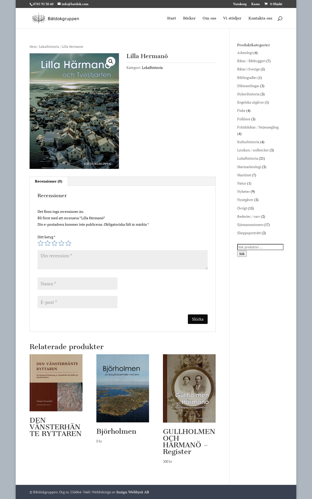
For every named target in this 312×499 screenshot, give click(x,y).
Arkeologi (245, 52)
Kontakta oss (260, 18)
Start (171, 18)
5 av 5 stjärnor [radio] (68, 243)
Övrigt (242, 208)
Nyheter (243, 191)
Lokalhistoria (49, 46)
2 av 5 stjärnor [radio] (47, 243)
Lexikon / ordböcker (253, 150)
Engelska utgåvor (250, 102)
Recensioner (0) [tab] (48, 181)
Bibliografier (247, 77)
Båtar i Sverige (248, 69)
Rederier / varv (248, 216)
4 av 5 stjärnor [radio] (61, 243)
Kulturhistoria (248, 141)
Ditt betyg (47, 236)
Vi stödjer (232, 18)
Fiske (241, 110)
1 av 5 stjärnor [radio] (41, 243)
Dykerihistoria (248, 94)
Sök (242, 253)
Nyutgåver (245, 199)
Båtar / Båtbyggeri (251, 60)
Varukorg (240, 4)
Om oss (209, 18)
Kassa (255, 4)
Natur (241, 183)
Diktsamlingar (248, 85)
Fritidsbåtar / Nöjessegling (258, 127)
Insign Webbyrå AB (132, 491)
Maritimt (244, 175)
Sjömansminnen (250, 224)
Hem (33, 46)
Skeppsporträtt (249, 232)
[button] (110, 61)
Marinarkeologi (249, 166)
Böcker (189, 18)
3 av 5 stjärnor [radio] (54, 243)
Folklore (243, 118)
